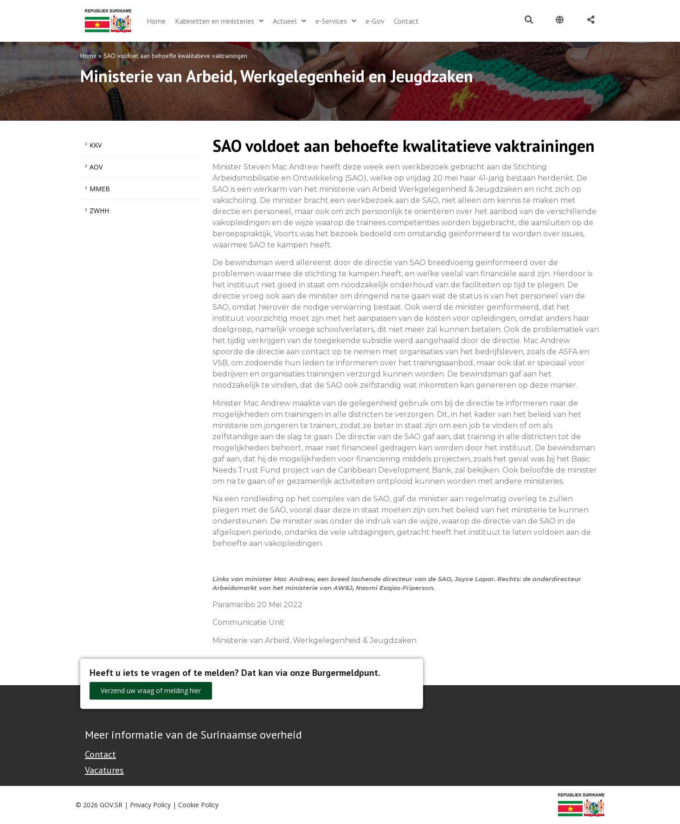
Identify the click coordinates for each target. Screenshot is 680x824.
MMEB (100, 188)
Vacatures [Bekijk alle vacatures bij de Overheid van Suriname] (104, 770)
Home (88, 56)
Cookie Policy (198, 804)
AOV (96, 166)
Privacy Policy (150, 804)
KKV (96, 145)
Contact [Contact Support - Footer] (100, 754)
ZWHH (99, 210)
